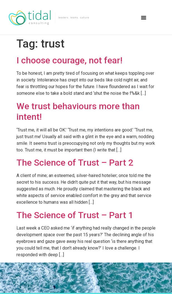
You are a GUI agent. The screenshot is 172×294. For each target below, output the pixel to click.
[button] (143, 17)
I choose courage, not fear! (69, 60)
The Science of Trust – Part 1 (74, 215)
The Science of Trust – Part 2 (74, 162)
